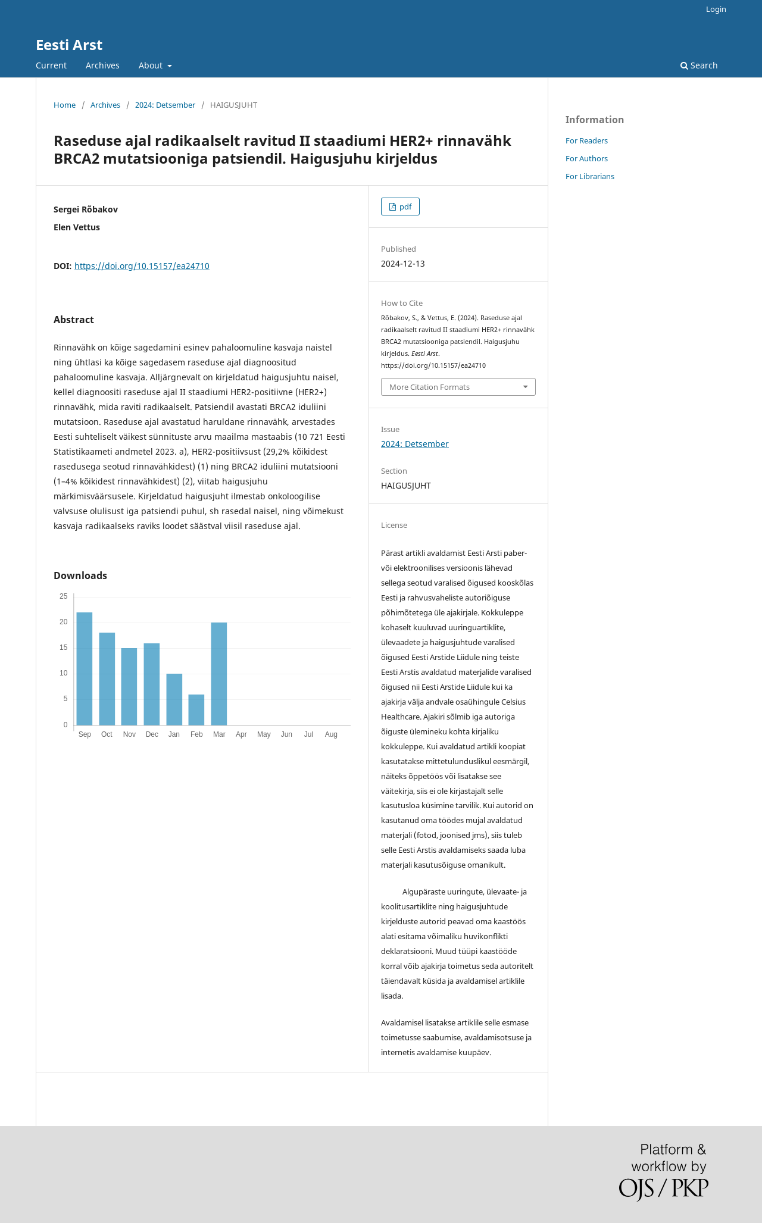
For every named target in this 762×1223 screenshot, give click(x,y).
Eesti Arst (69, 44)
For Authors (587, 158)
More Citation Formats (429, 386)
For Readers (587, 140)
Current (51, 65)
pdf (404, 206)
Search (699, 65)
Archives (103, 65)
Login (716, 9)
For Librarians (590, 176)
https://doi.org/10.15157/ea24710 (142, 265)
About (152, 65)
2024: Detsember (165, 104)
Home (65, 104)
